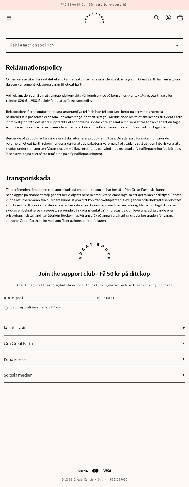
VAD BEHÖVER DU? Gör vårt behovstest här (94, 4)
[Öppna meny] (9, 18)
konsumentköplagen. (90, 220)
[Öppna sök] (156, 18)
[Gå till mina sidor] (168, 18)
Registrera (105, 298)
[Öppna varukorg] (180, 18)
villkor (55, 307)
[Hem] (94, 18)
